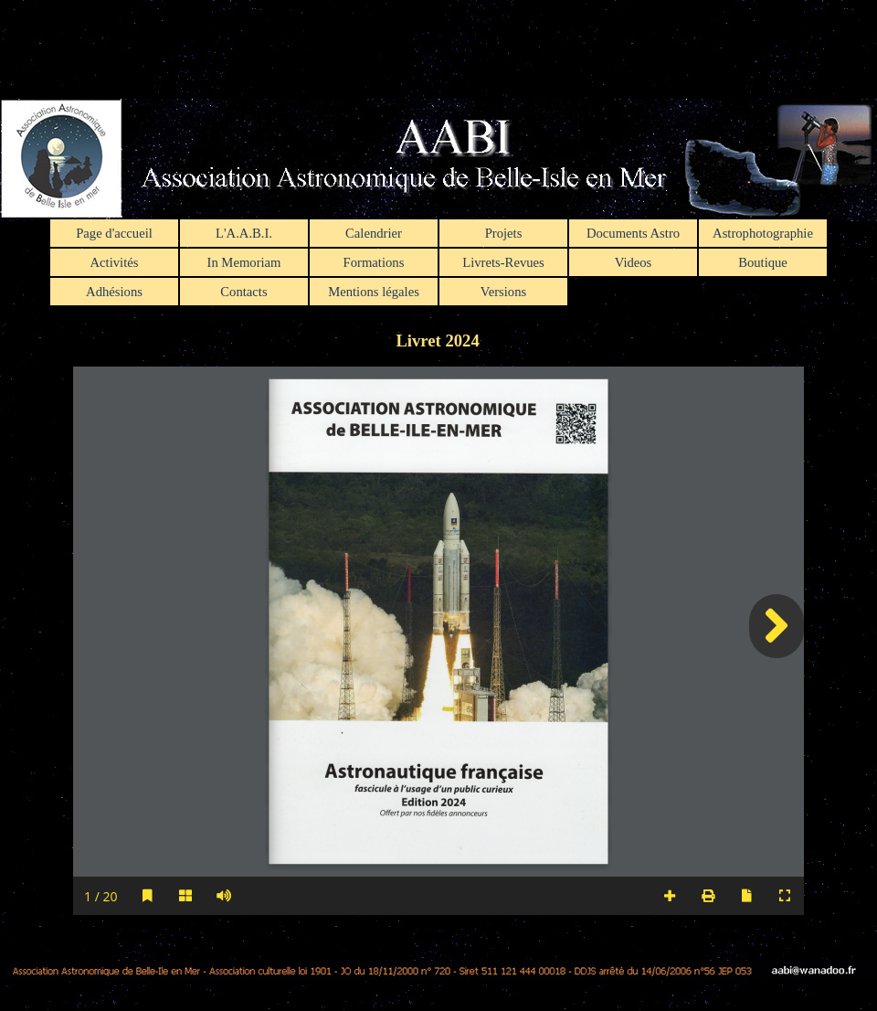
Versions (503, 291)
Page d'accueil (114, 233)
